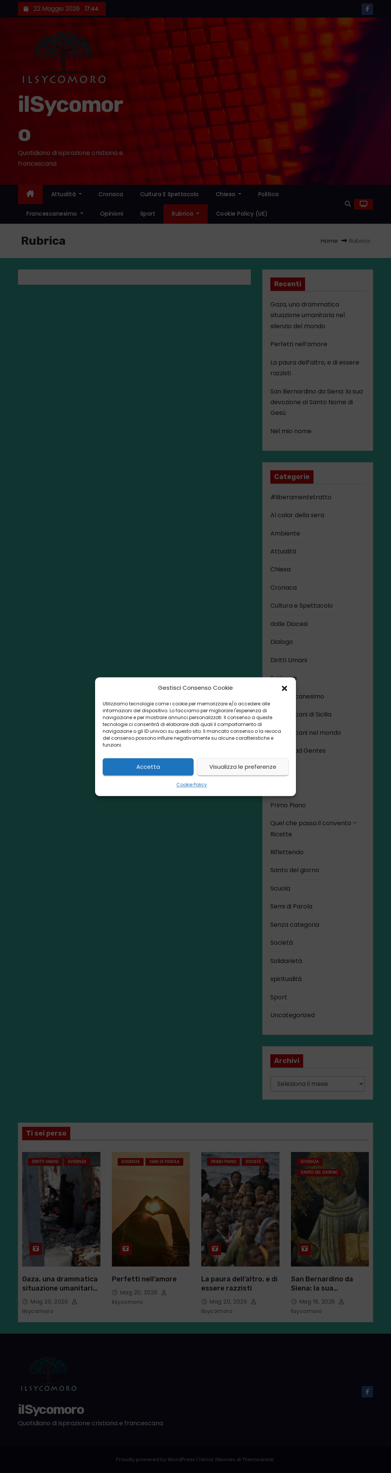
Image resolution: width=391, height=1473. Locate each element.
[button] (284, 688)
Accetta (148, 767)
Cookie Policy (191, 785)
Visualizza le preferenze (242, 767)
